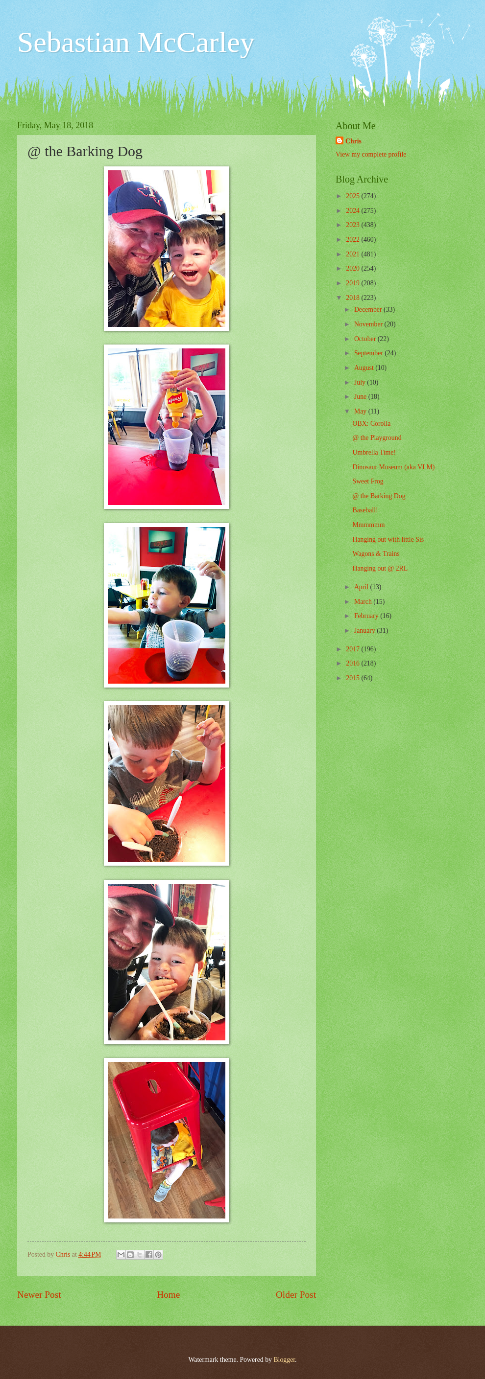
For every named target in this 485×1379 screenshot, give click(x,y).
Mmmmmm (368, 525)
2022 (353, 239)
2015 (353, 678)
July (360, 382)
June (361, 396)
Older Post (296, 1294)
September (369, 353)
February (367, 616)
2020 (353, 268)
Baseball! (365, 510)
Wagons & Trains (375, 553)
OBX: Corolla (371, 423)
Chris (353, 141)
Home (168, 1294)
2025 (353, 196)
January (365, 630)
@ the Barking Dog (378, 496)
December (369, 309)
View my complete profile (371, 154)
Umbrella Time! (374, 452)
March (363, 601)
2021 (353, 254)
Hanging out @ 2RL (380, 568)
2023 (353, 225)
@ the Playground (376, 437)
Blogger (284, 1359)
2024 (353, 210)
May (361, 411)
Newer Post (39, 1294)
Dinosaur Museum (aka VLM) (393, 467)
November (369, 324)
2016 (353, 663)
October (366, 339)
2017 (353, 649)
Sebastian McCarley (136, 42)
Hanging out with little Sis (388, 539)
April (362, 587)
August (364, 367)
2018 (353, 297)
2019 (353, 283)
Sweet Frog (367, 481)
